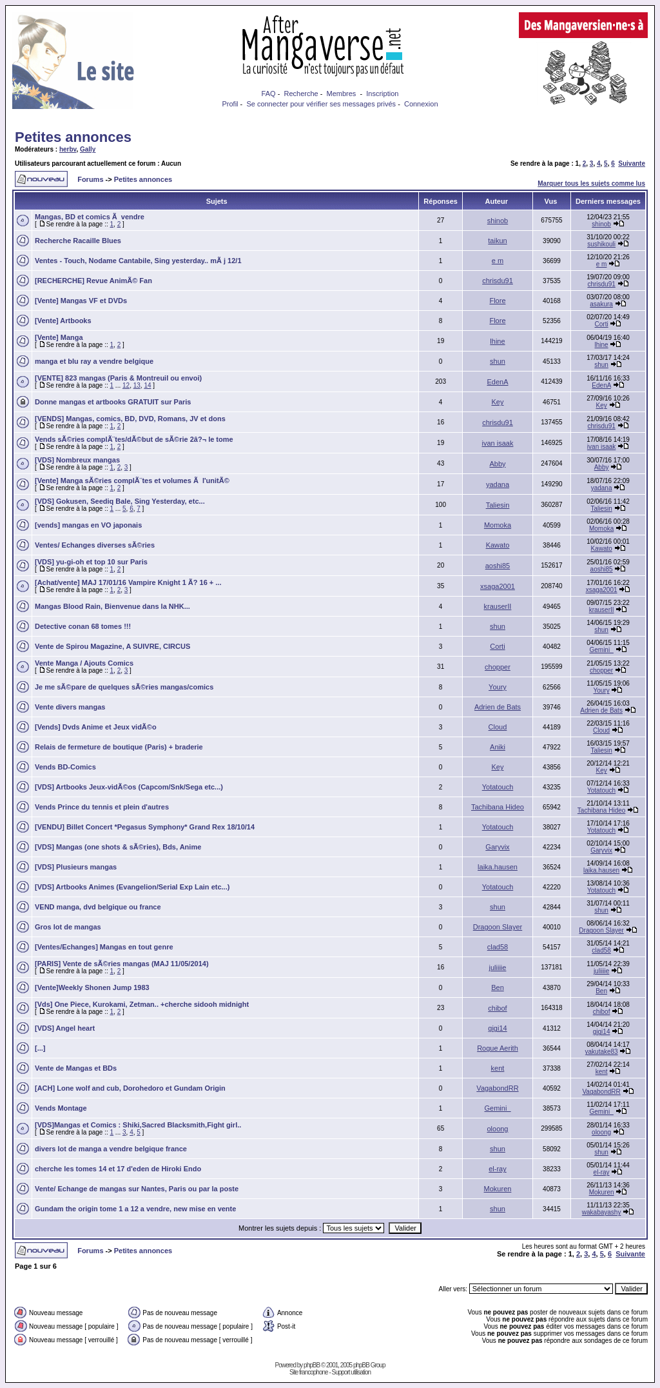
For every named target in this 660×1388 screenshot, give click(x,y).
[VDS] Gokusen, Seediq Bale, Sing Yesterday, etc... (120, 501)
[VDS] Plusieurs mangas (76, 867)
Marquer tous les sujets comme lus (591, 183)
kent (498, 1068)
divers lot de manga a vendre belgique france (111, 1149)
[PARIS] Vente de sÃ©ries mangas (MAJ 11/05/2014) (122, 963)
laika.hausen (498, 867)
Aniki (497, 747)
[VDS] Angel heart (65, 1028)
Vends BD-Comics (65, 767)
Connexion (421, 104)
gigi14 (497, 1028)
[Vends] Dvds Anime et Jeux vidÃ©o (96, 727)
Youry (498, 687)
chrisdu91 (497, 280)
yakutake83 (601, 1051)
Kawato (498, 545)
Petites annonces (73, 137)
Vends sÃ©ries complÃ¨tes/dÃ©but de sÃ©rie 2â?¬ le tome (134, 439)
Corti (601, 324)
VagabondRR (497, 1088)
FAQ (269, 93)
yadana (497, 484)
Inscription (382, 93)
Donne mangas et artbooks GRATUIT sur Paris (113, 402)
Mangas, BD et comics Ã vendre (89, 217)
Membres (341, 93)
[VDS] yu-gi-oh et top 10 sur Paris (91, 562)
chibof (497, 1008)
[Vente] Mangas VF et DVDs (81, 300)
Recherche (301, 93)
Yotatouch (498, 787)
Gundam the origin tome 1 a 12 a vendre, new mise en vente (135, 1209)
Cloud (498, 727)
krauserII (498, 606)
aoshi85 (497, 566)
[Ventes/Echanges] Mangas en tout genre (104, 947)
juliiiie (498, 967)
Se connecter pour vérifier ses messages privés (321, 104)
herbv (68, 149)
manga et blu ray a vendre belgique (94, 361)
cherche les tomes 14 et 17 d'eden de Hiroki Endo (118, 1169)
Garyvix (497, 847)
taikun (497, 240)
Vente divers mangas (70, 707)
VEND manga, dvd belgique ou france (98, 907)
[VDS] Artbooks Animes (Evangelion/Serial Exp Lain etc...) (132, 887)
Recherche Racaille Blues (78, 240)
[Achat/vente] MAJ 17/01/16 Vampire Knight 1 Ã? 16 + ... (128, 582)
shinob (497, 220)
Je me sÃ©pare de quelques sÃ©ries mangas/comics (124, 687)
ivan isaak (498, 443)
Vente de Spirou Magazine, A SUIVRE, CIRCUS (112, 646)
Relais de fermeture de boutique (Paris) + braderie (119, 747)
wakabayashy (601, 1212)
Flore (497, 300)
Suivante (631, 163)
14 (147, 385)
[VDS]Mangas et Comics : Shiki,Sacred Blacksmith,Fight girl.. (138, 1125)
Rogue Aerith (497, 1048)
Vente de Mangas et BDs (76, 1068)
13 (137, 385)
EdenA (497, 382)
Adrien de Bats (497, 707)
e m (497, 260)
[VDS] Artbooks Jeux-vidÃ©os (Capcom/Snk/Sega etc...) (129, 787)
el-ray (498, 1169)
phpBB (312, 1365)
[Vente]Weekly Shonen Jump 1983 (92, 987)
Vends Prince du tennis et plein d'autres (102, 807)
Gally (87, 149)
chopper (497, 667)
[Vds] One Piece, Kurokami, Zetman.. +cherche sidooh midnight (142, 1004)
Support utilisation (351, 1372)
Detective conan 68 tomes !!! (83, 626)
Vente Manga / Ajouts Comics (84, 663)
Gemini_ (601, 649)
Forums (90, 179)
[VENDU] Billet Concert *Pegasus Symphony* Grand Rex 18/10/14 (145, 827)
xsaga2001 (497, 586)
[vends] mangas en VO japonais (88, 525)
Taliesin (498, 505)
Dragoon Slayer (497, 927)
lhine (497, 341)
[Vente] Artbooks (63, 320)
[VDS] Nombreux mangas (77, 460)
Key (498, 402)
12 (126, 385)
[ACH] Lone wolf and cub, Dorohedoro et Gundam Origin (130, 1088)
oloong (497, 1129)
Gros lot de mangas (68, 927)
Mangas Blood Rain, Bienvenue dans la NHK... (112, 606)
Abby (497, 464)
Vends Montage (61, 1108)
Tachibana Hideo (497, 807)
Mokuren (498, 1189)
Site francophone (308, 1372)
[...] (40, 1048)
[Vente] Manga (59, 337)
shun (497, 361)
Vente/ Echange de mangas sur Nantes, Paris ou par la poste (136, 1189)
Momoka (497, 525)
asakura (601, 304)
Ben (497, 987)
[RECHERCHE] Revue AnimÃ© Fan (93, 280)
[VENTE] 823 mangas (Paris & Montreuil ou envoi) (118, 378)
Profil (230, 104)
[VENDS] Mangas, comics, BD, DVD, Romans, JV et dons (130, 418)
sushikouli (601, 244)
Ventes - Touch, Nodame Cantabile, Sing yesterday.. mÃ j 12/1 (138, 260)
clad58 (497, 947)
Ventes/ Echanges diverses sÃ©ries (95, 545)
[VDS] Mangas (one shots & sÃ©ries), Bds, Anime (118, 847)
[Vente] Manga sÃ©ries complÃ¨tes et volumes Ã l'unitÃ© (132, 480)
